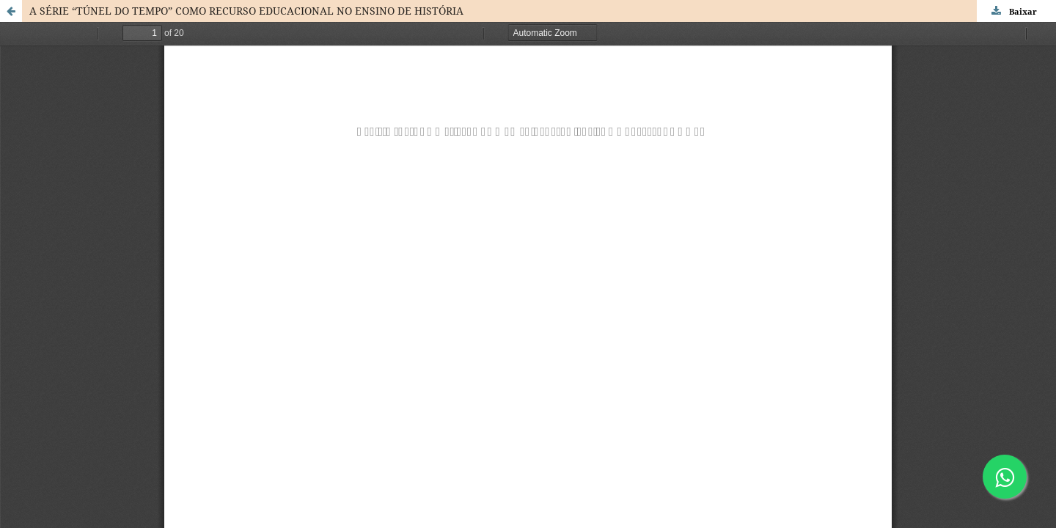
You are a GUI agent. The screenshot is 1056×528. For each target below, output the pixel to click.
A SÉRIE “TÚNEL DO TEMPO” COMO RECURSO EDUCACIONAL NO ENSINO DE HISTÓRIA (246, 11)
